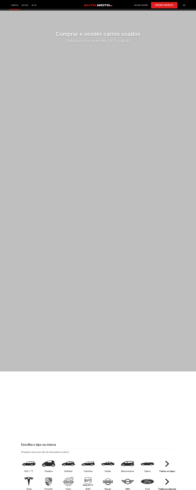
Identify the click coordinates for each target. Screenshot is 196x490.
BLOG (34, 4)
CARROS (14, 4)
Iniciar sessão (141, 4)
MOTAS (25, 4)
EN (184, 4)
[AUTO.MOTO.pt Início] (98, 4)
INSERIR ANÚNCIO (164, 4)
